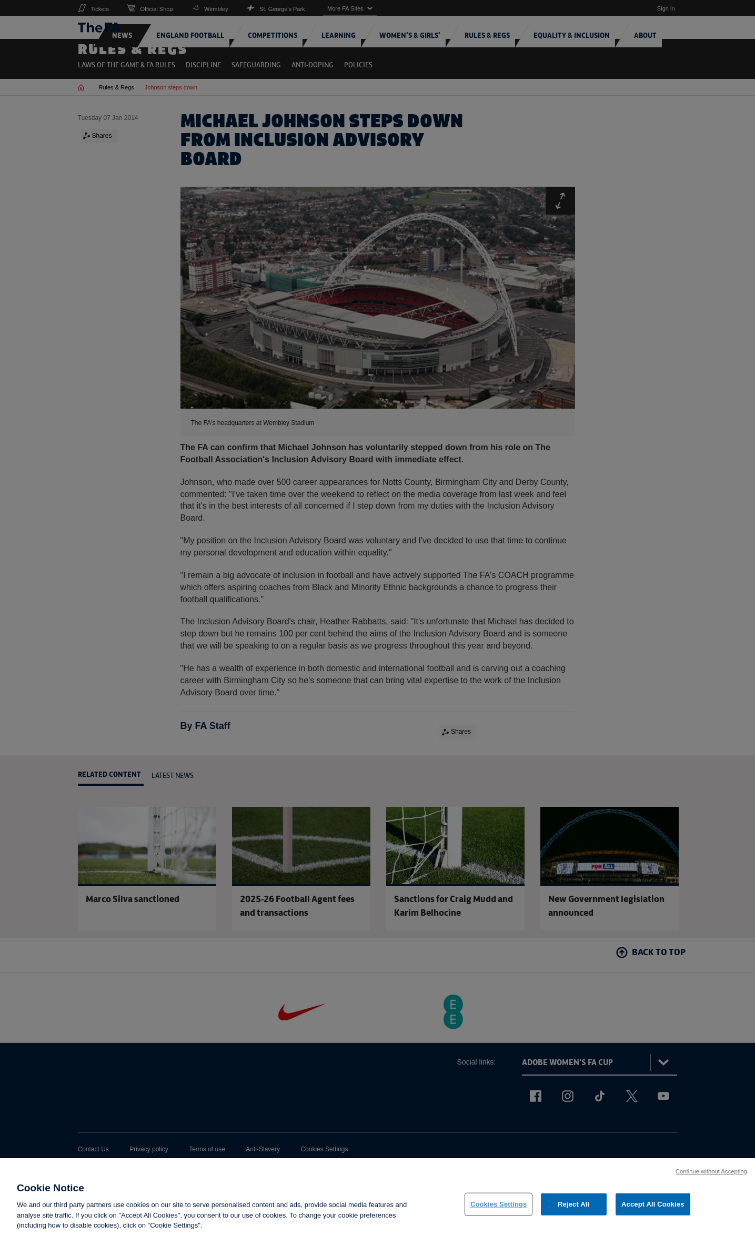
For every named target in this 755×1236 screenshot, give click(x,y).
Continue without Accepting (711, 1177)
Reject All (573, 1210)
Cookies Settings (498, 1210)
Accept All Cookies (652, 1210)
